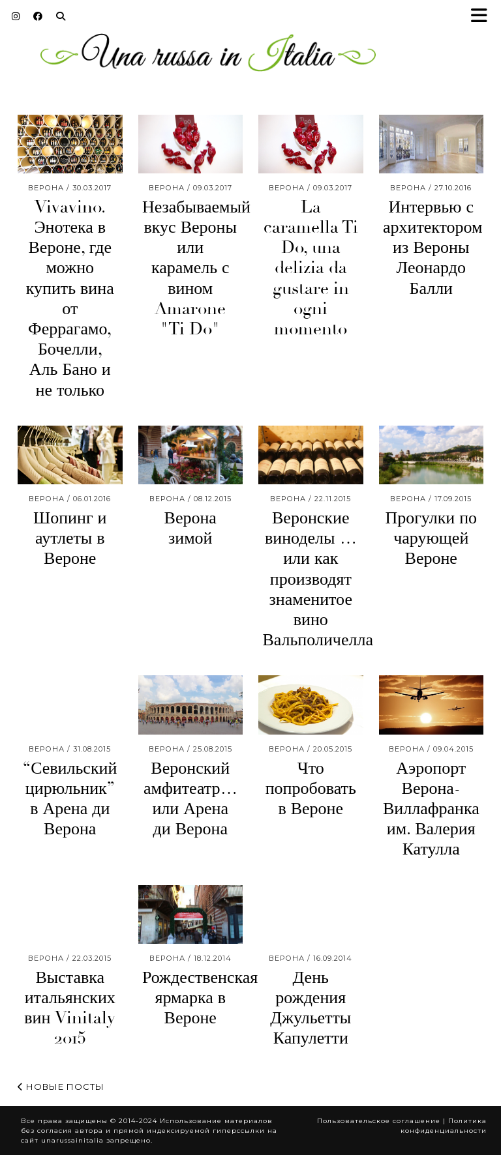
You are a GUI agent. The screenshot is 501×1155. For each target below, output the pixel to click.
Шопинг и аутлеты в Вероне (70, 538)
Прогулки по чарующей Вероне (431, 538)
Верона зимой (190, 528)
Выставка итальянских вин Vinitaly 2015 (69, 1008)
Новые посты (61, 1086)
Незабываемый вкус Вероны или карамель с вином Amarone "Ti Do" (196, 268)
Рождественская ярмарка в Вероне (200, 998)
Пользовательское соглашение (378, 1121)
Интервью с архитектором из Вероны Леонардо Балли (433, 248)
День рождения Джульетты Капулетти (310, 1008)
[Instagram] (16, 16)
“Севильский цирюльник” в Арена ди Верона (70, 799)
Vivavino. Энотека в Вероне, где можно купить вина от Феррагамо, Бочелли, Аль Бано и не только (70, 299)
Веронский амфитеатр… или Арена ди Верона (190, 799)
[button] (483, 16)
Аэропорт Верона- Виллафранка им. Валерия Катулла (431, 809)
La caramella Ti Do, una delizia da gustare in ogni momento (311, 268)
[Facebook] (38, 16)
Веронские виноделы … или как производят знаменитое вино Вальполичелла (317, 579)
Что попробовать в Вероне (311, 788)
